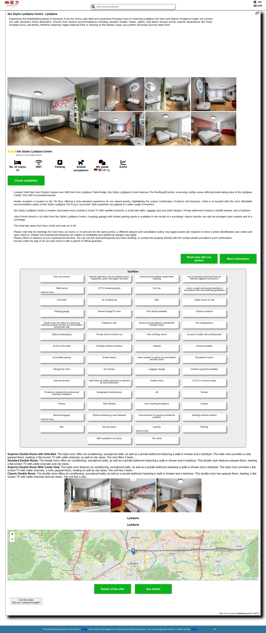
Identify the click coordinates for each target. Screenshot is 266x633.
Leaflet (238, 579)
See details (153, 589)
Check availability (26, 180)
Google (84, 629)
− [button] (12, 539)
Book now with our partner (199, 259)
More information (238, 258)
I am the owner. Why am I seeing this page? (26, 601)
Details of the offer (113, 589)
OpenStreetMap (251, 579)
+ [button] (12, 534)
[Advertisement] (133, 52)
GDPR (194, 629)
